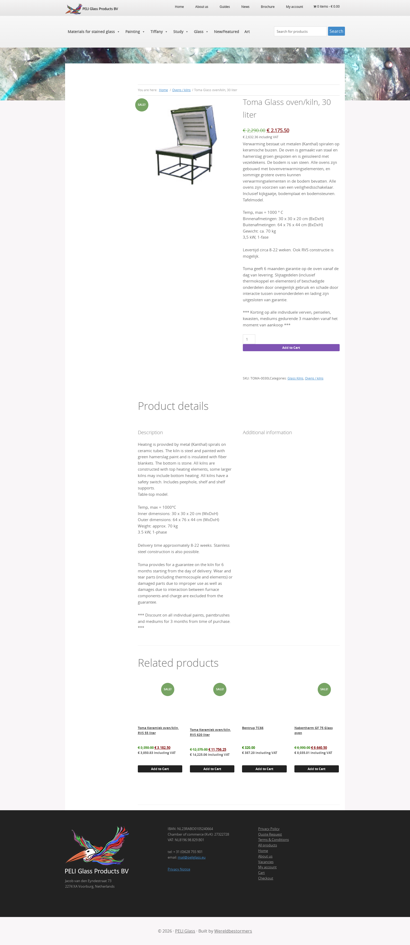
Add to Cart (291, 347)
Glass (201, 31)
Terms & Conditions (273, 839)
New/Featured (226, 31)
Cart (261, 872)
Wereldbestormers (233, 931)
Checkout (265, 878)
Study (181, 31)
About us (265, 856)
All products (267, 845)
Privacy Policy (269, 828)
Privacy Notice (179, 869)
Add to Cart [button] (160, 769)
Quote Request (270, 834)
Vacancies (266, 861)
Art (247, 31)
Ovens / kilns (181, 90)
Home (263, 850)
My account (267, 867)
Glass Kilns (295, 378)
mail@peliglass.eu (192, 857)
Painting (135, 31)
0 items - (326, 6)
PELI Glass (185, 931)
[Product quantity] (249, 339)
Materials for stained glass (94, 31)
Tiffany (159, 31)
